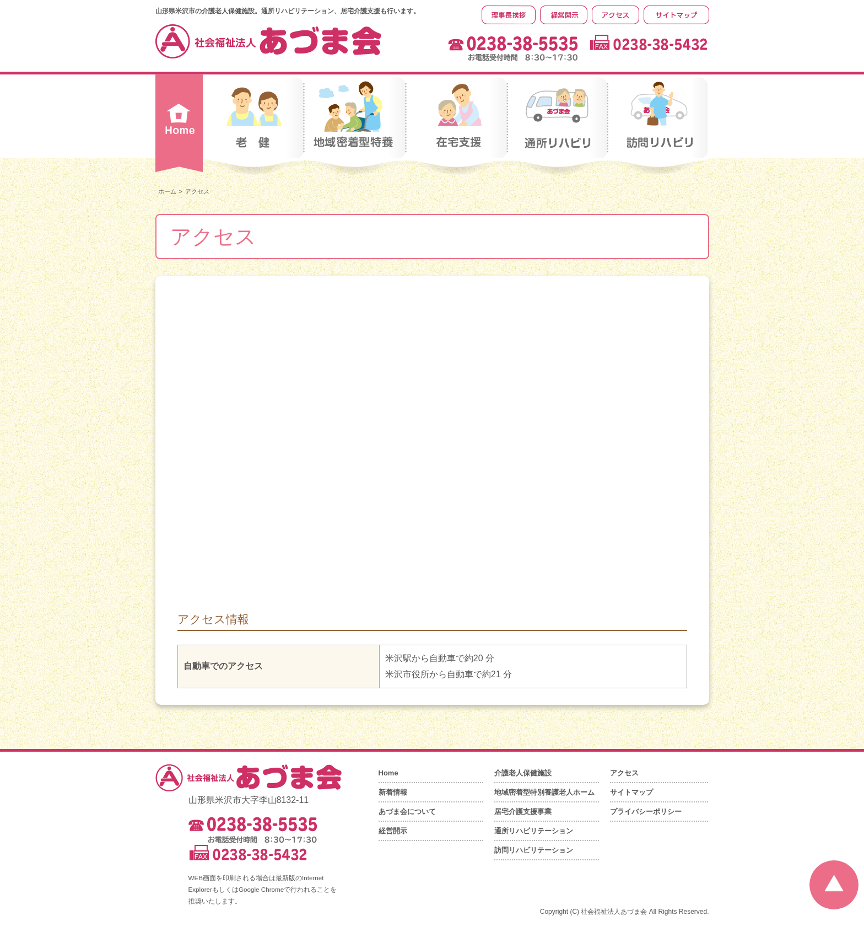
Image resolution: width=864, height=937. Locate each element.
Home (388, 773)
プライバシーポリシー (646, 811)
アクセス (624, 773)
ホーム (167, 191)
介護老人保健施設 (523, 773)
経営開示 (393, 831)
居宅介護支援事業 (523, 811)
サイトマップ (631, 792)
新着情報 (393, 792)
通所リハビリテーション (533, 831)
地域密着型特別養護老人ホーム (544, 792)
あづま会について (407, 811)
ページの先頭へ (833, 884)
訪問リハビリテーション (533, 850)
